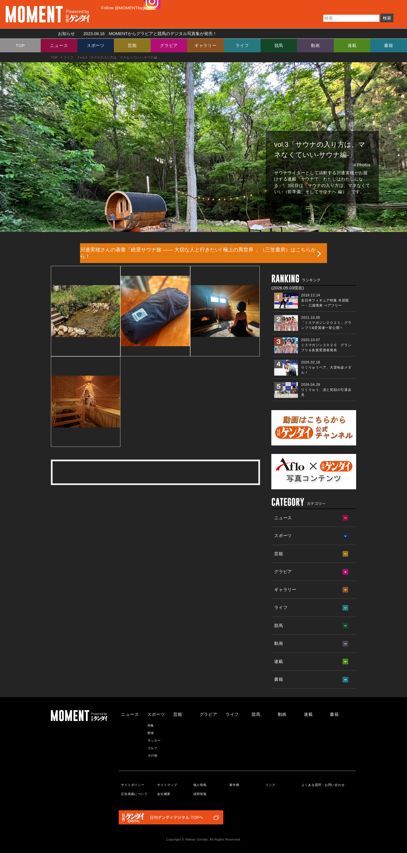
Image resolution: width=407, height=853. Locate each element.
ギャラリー (205, 45)
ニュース (59, 45)
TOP (20, 45)
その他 (152, 755)
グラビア (169, 45)
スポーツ (96, 45)
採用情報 (200, 794)
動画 (315, 45)
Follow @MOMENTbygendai (128, 7)
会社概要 (163, 794)
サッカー (154, 740)
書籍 (388, 45)
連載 (352, 45)
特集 (151, 725)
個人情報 (200, 785)
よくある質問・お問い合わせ (323, 785)
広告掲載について (134, 794)
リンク (270, 785)
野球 (151, 733)
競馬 (278, 45)
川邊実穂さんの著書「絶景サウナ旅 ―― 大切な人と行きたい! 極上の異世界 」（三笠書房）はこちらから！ (198, 253)
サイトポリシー (132, 785)
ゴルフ (152, 748)
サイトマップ (167, 785)
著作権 (234, 785)
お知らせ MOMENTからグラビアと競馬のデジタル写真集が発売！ (135, 33)
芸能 (132, 45)
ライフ (242, 45)
